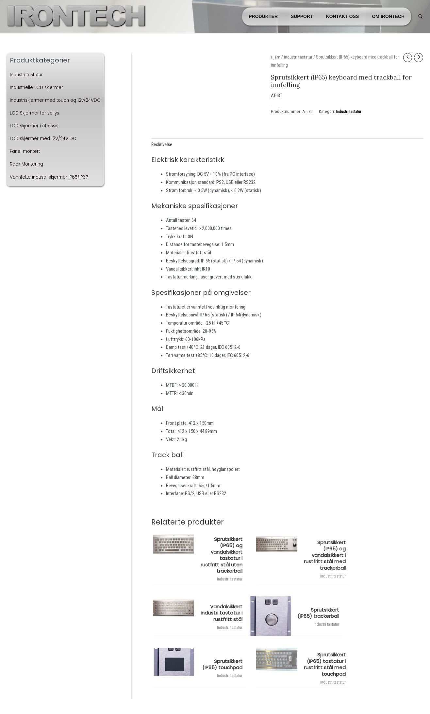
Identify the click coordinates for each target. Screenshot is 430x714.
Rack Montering (28, 164)
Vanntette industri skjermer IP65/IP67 (52, 177)
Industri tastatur (28, 74)
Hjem (275, 57)
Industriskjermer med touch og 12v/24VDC (58, 100)
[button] (420, 16)
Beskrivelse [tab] (162, 145)
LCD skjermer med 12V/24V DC (44, 138)
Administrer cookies (215, 697)
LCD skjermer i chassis (35, 125)
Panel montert (26, 151)
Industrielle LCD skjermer (38, 87)
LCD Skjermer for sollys (36, 113)
